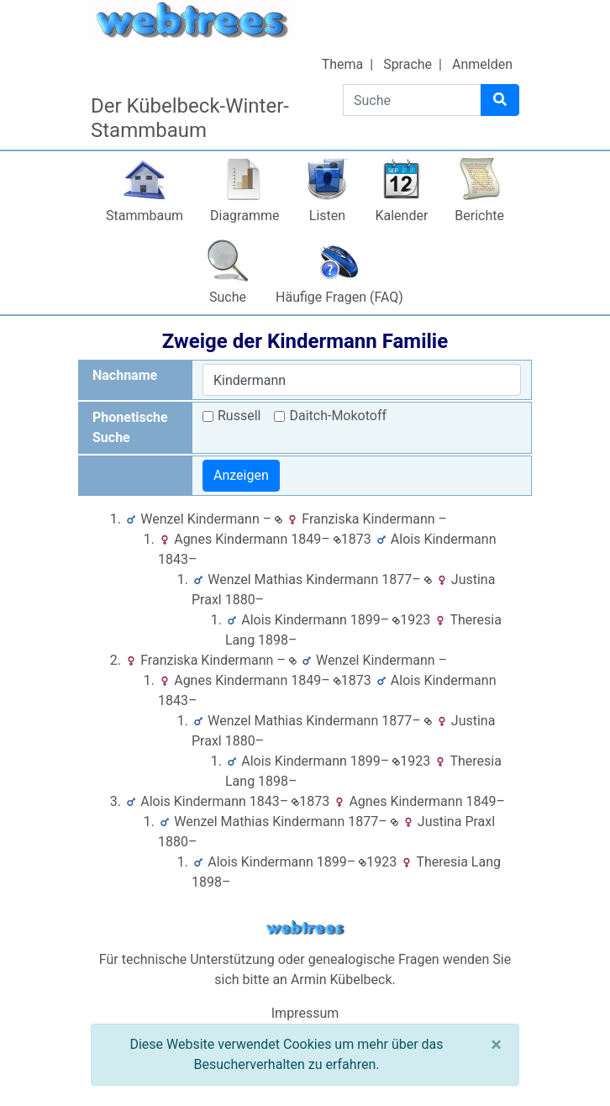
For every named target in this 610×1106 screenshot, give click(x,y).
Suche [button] (227, 297)
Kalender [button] (401, 216)
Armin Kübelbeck (341, 980)
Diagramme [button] (244, 216)
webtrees (305, 928)
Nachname (124, 375)
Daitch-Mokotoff (338, 416)
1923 (411, 620)
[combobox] (361, 380)
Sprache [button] (407, 64)
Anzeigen (241, 475)
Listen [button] (327, 216)
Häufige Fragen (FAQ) (339, 297)
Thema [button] (343, 64)
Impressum (305, 1013)
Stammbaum (144, 216)
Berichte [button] (479, 216)
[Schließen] (496, 1044)
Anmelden (482, 64)
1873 (352, 539)
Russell (239, 416)
